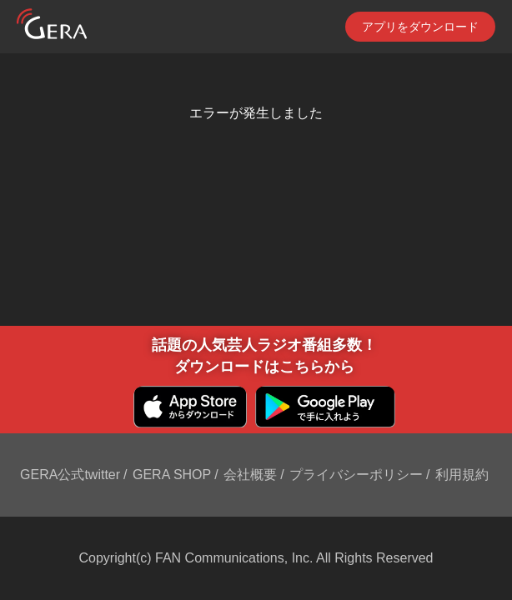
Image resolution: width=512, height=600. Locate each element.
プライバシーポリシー (356, 475)
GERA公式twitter (70, 475)
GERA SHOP (172, 475)
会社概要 (250, 475)
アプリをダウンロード (420, 26)
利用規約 (462, 475)
